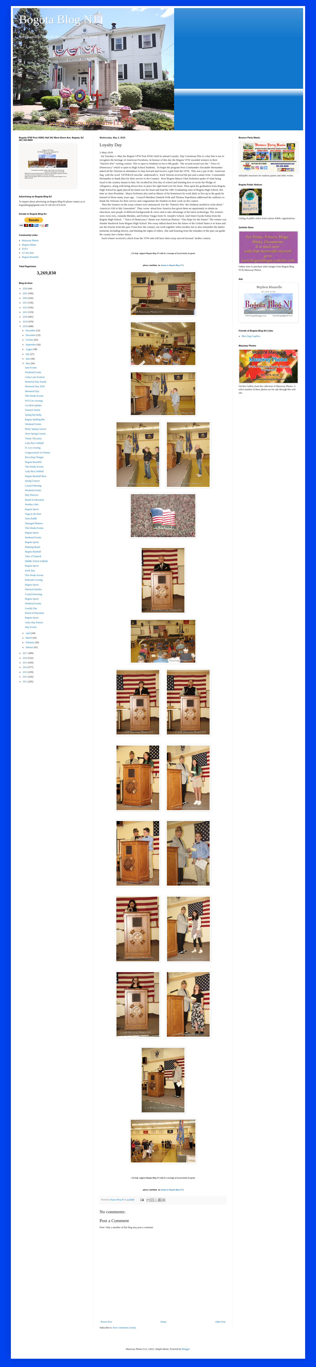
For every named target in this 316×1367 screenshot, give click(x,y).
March (29, 637)
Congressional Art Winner (37, 452)
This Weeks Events (34, 395)
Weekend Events (33, 372)
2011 (25, 681)
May (28, 363)
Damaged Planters (34, 523)
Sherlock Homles (33, 589)
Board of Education (34, 499)
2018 (25, 326)
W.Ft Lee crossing (34, 400)
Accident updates (33, 405)
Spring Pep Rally (33, 414)
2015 (25, 662)
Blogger (186, 1349)
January (30, 647)
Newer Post (106, 1321)
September (31, 344)
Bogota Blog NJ (58, 19)
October (30, 339)
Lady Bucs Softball (34, 443)
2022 (25, 307)
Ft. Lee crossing (33, 447)
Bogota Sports (32, 509)
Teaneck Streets (32, 410)
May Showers (31, 495)
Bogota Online (29, 244)
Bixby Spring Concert (35, 429)
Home (163, 1321)
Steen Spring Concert (35, 433)
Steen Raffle (31, 518)
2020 (25, 316)
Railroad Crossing (34, 579)
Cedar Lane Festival (35, 377)
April (28, 633)
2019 (25, 321)
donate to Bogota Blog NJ (171, 265)
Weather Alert (31, 504)
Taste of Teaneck (33, 556)
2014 (25, 667)
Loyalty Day (31, 608)
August (29, 349)
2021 (25, 312)
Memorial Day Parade (35, 381)
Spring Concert (32, 480)
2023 (25, 302)
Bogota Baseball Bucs (35, 476)
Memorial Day (32, 391)
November (31, 335)
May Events (31, 627)
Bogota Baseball (33, 551)
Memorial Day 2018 (35, 386)
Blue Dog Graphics (251, 336)
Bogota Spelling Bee (35, 419)
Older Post (220, 1321)
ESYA (25, 248)
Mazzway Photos (30, 240)
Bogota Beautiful (30, 257)
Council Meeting (33, 485)
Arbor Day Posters (34, 622)
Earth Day (30, 570)
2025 (25, 293)
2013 (25, 672)
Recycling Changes (34, 457)
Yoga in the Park (33, 513)
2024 (25, 298)
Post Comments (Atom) (124, 1327)
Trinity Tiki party (33, 438)
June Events (31, 367)
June (28, 358)
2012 (25, 676)
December (31, 330)
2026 (25, 288)
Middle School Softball (36, 561)
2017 (25, 653)
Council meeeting (33, 594)
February (30, 642)
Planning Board (32, 547)
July (28, 354)
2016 (25, 658)
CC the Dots (28, 252)
